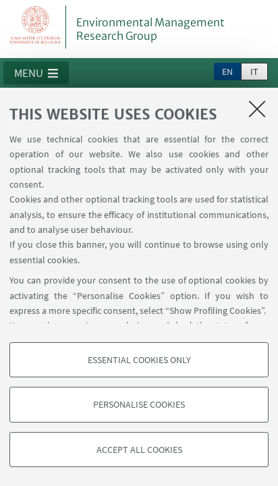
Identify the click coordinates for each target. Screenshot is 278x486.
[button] (36, 72)
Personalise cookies (139, 404)
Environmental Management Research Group (150, 29)
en (227, 71)
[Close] (257, 108)
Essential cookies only (139, 360)
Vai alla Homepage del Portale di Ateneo (35, 27)
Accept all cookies (139, 449)
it (254, 71)
